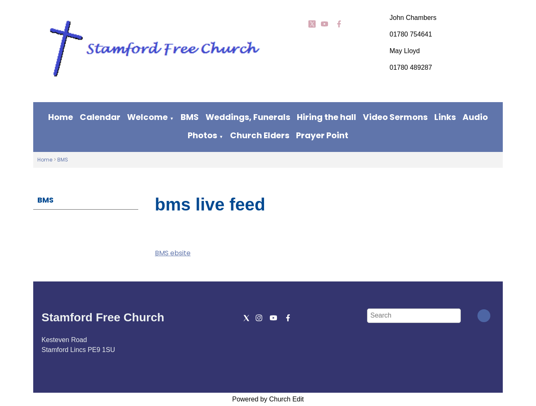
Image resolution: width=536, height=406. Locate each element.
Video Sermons (395, 117)
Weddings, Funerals (248, 117)
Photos (202, 135)
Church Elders (259, 135)
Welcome (147, 117)
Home (60, 117)
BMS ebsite (173, 253)
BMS (190, 117)
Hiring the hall (326, 117)
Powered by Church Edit (268, 399)
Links (445, 117)
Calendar (100, 117)
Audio (475, 117)
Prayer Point (322, 135)
